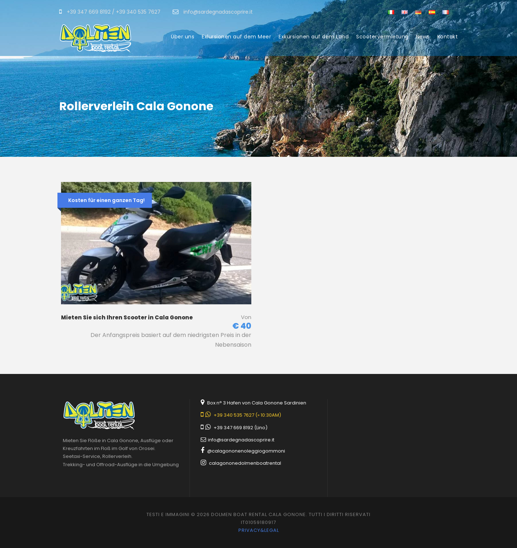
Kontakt (447, 36)
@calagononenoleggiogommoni (246, 451)
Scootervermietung (382, 36)
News (423, 36)
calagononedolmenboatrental (245, 463)
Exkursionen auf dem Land (314, 36)
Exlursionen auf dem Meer (236, 36)
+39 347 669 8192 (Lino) (240, 427)
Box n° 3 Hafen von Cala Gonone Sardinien (256, 402)
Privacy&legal (258, 530)
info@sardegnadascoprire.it (241, 439)
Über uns (182, 36)
